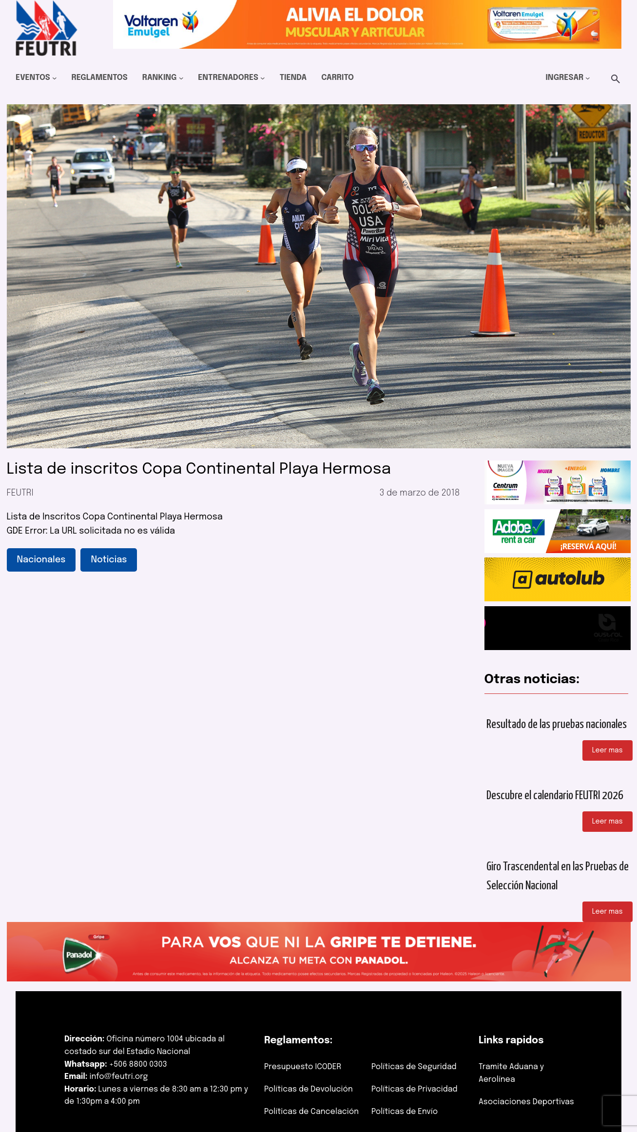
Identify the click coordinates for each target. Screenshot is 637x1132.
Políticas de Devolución (308, 1089)
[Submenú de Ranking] (181, 78)
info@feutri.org (119, 1077)
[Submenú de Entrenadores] (262, 78)
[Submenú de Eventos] (54, 78)
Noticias (109, 560)
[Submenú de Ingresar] (587, 78)
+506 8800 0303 (138, 1064)
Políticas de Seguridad (414, 1067)
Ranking (159, 78)
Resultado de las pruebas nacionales (556, 724)
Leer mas (607, 750)
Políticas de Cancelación (311, 1112)
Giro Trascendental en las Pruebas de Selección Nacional (557, 876)
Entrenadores (228, 78)
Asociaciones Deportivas (526, 1102)
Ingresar (564, 78)
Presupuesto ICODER (302, 1067)
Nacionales (41, 560)
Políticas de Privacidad (414, 1089)
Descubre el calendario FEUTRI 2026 (554, 796)
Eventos (33, 78)
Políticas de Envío (404, 1112)
